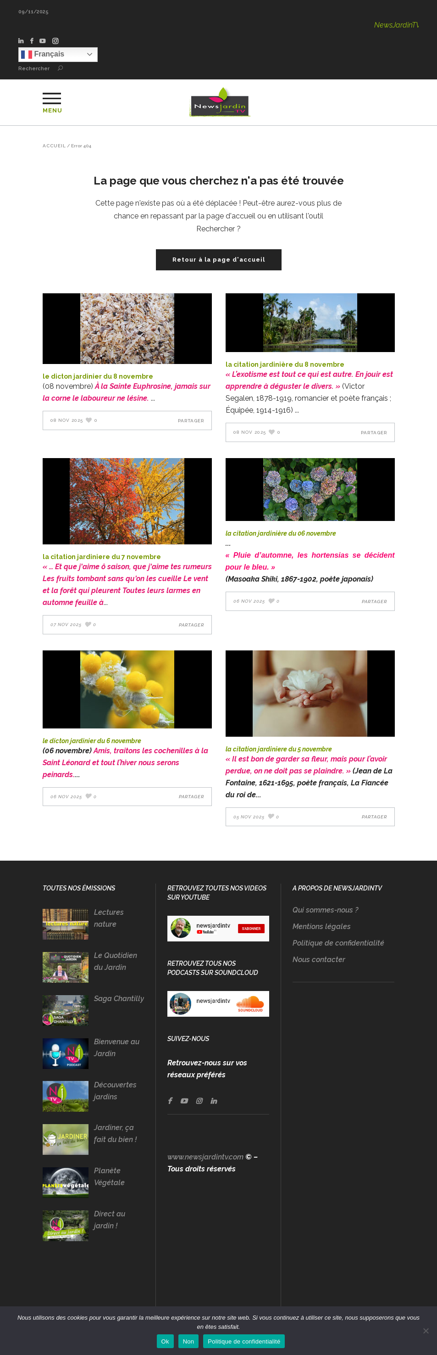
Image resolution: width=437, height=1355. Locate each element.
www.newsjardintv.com (205, 1157)
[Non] (425, 1330)
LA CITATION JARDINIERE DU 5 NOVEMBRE (279, 749)
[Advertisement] (344, 1160)
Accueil (54, 146)
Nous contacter (319, 959)
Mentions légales (322, 926)
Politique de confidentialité (338, 943)
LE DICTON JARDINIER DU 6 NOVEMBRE (92, 741)
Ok (165, 1341)
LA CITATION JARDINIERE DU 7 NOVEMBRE (102, 556)
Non (188, 1341)
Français (42, 54)
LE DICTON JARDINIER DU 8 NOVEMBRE (98, 376)
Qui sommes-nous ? (325, 910)
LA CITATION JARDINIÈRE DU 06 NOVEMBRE (281, 533)
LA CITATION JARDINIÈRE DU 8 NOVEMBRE (285, 364)
